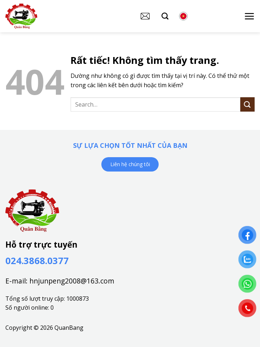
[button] (249, 16)
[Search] (165, 16)
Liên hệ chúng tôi (130, 164)
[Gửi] (247, 104)
